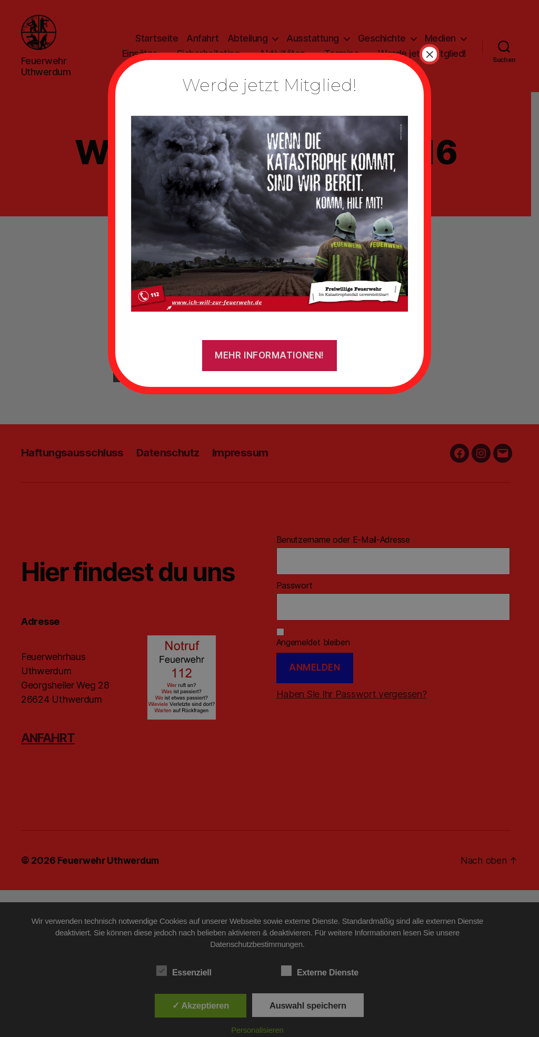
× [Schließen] (429, 54)
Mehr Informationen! (269, 355)
